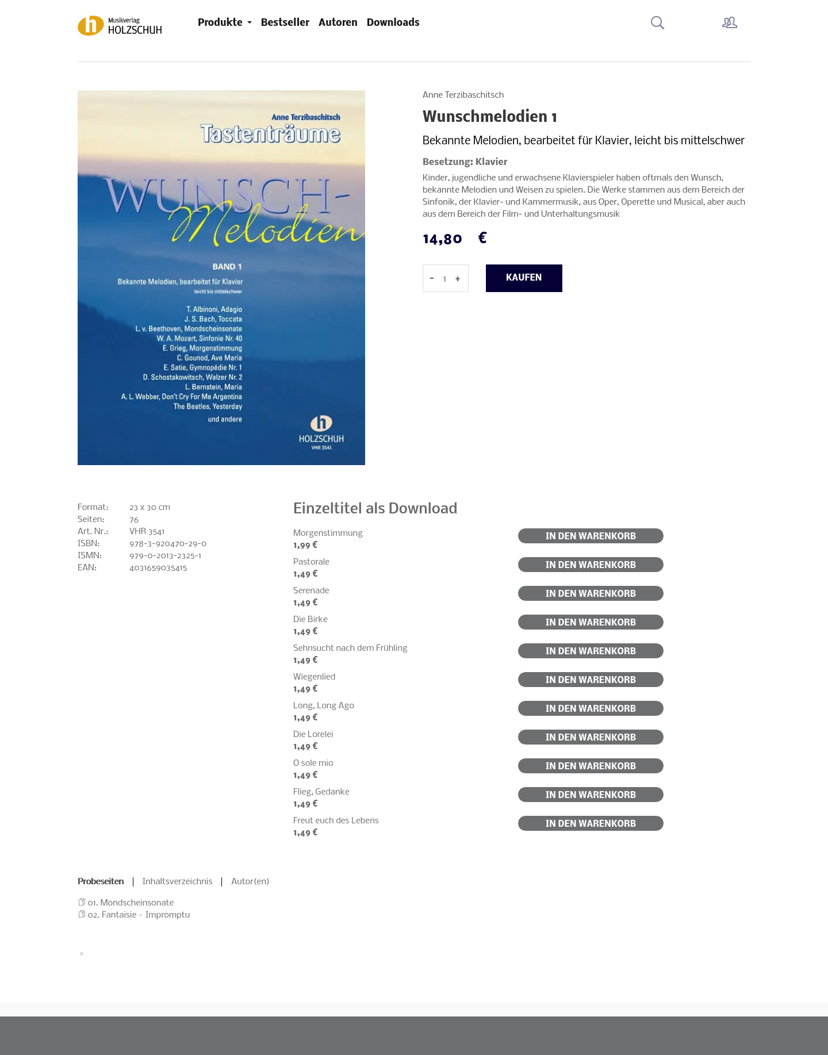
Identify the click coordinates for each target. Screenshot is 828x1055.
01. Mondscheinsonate (131, 903)
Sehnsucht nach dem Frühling (350, 648)
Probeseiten (101, 882)
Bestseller (285, 23)
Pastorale (311, 562)
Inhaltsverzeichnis (178, 882)
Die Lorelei (313, 734)
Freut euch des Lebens (336, 821)
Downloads (393, 23)
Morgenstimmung (328, 533)
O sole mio (313, 763)
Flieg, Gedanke (321, 792)
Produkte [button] (221, 23)
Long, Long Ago (323, 706)
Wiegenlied (314, 677)
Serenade (311, 591)
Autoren (338, 23)
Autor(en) (250, 882)
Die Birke (310, 619)
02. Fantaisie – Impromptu (139, 915)
